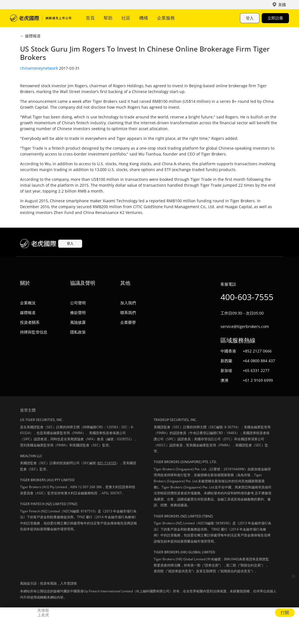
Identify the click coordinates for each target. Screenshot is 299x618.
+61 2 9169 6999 (258, 380)
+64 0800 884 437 (259, 360)
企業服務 (166, 18)
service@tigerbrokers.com (244, 326)
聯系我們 (128, 312)
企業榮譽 (128, 322)
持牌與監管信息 (33, 332)
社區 (125, 18)
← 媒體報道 (30, 35)
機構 (143, 18)
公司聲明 (78, 302)
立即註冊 (275, 18)
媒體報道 (28, 312)
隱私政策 (78, 332)
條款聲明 (78, 312)
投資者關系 (30, 322)
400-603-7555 (246, 297)
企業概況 (28, 302)
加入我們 (128, 302)
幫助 (108, 18)
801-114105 (106, 463)
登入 (250, 18)
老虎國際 (40, 18)
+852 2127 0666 (257, 351)
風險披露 (78, 322)
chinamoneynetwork (39, 68)
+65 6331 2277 (256, 370)
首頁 (90, 18)
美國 (282, 4)
